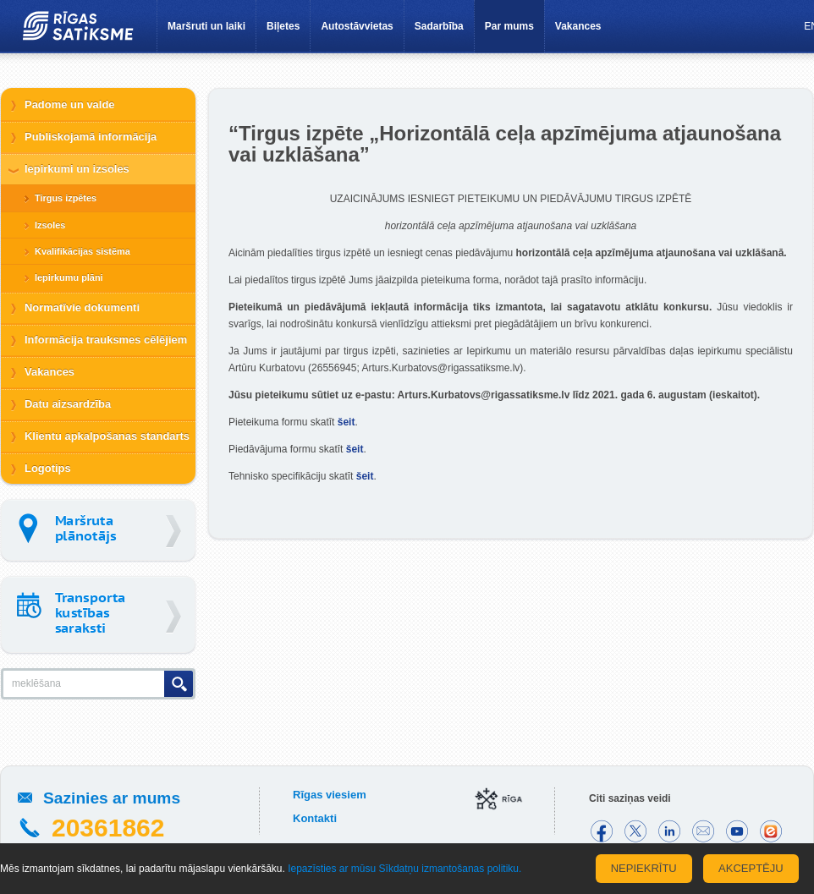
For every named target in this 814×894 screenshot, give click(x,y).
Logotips (48, 468)
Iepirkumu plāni (69, 277)
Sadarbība (439, 26)
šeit (346, 422)
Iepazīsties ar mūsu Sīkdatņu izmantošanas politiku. (404, 869)
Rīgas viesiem (329, 794)
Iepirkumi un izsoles (77, 168)
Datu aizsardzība (68, 404)
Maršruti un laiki (206, 26)
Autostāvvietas (357, 26)
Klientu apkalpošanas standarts (107, 436)
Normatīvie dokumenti (82, 307)
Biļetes (283, 26)
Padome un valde (70, 104)
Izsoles (50, 225)
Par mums (509, 26)
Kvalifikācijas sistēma (82, 251)
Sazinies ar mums (111, 798)
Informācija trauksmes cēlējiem (106, 339)
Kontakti (315, 818)
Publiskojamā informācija (91, 136)
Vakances (578, 26)
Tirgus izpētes (65, 198)
